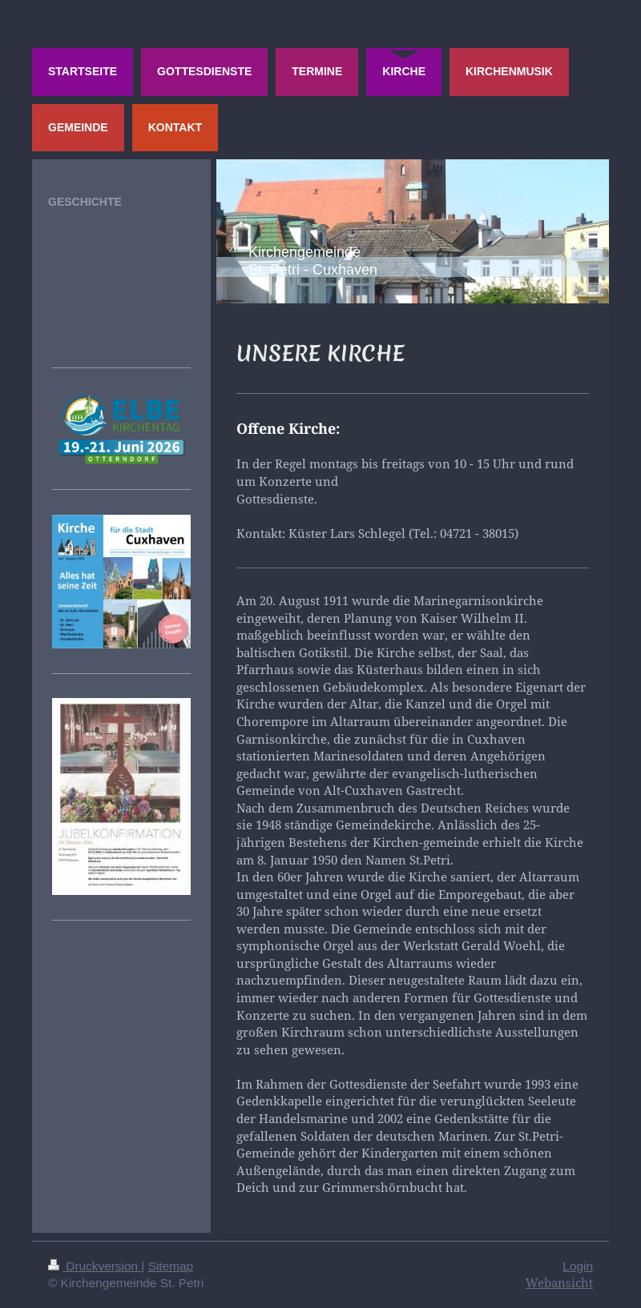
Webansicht (559, 1282)
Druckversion (94, 1266)
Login (577, 1266)
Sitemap (170, 1266)
